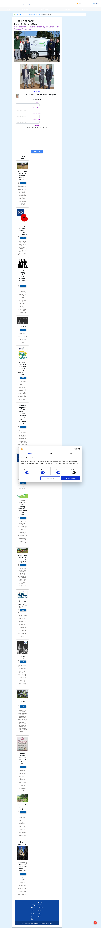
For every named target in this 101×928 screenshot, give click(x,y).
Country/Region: (37, 108)
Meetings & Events (45, 9)
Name (37, 102)
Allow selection (50, 478)
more (23, 182)
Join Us (67, 9)
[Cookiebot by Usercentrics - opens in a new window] (74, 449)
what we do (24, 9)
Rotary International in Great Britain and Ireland (40, 923)
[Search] (83, 3)
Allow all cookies (70, 478)
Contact (8, 9)
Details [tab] (50, 453)
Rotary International (40, 907)
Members (96, 3)
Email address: (37, 113)
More (84, 9)
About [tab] (71, 453)
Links (32, 913)
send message (37, 151)
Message (37, 125)
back (23, 874)
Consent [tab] (30, 453)
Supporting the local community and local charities (29, 14)
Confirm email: (36, 119)
